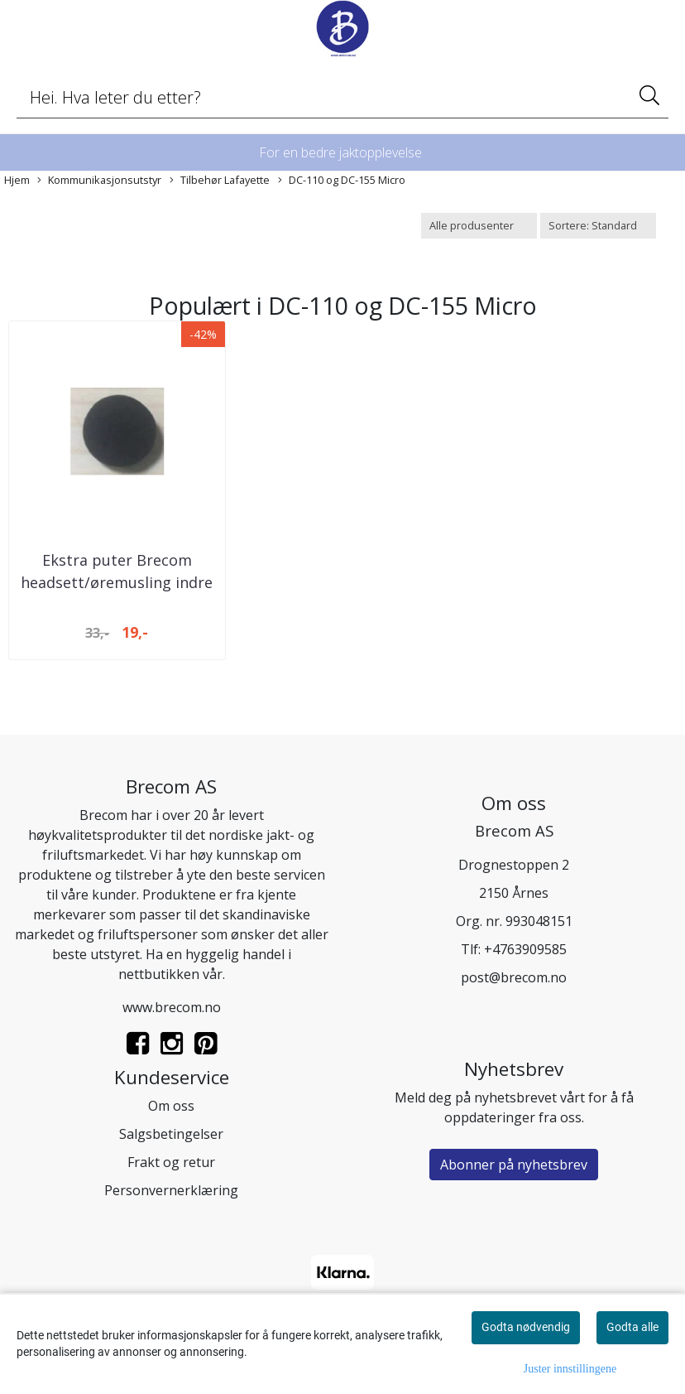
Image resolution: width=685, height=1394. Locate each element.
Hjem (17, 179)
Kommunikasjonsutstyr (99, 180)
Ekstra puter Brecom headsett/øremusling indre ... (117, 582)
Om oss (171, 1106)
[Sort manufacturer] (479, 226)
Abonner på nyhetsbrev (513, 1164)
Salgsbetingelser (171, 1134)
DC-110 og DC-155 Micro (341, 180)
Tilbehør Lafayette (220, 180)
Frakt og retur (171, 1162)
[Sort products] (598, 226)
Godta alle (632, 1327)
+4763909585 (525, 949)
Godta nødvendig (525, 1327)
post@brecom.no (514, 977)
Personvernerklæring (171, 1190)
